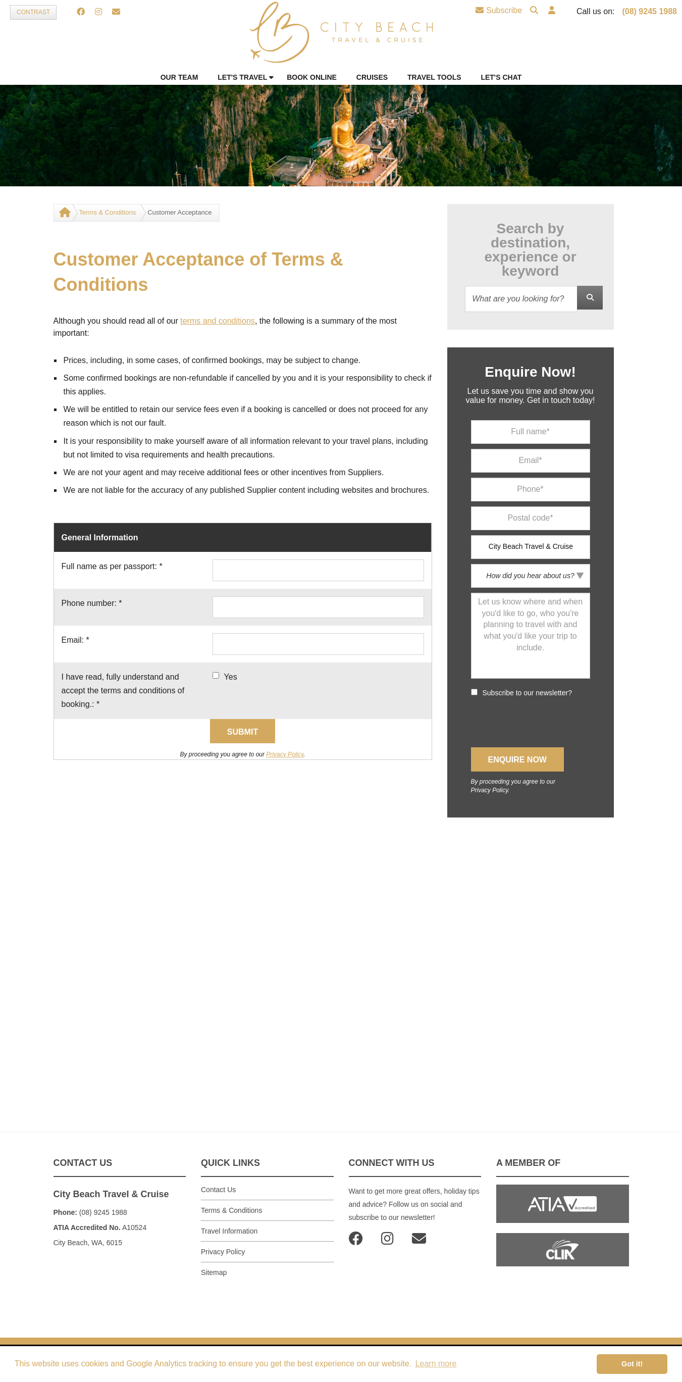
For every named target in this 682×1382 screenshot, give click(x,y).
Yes (230, 677)
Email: (75, 640)
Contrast (33, 12)
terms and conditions (217, 321)
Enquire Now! (530, 372)
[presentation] (547, 722)
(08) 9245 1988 (649, 11)
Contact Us (218, 1190)
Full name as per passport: (112, 566)
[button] (551, 11)
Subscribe (499, 10)
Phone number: (92, 603)
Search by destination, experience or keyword (530, 250)
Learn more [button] (436, 1363)
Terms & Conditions (107, 212)
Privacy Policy (284, 754)
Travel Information (229, 1231)
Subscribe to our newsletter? (527, 693)
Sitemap (214, 1272)
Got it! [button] (632, 1364)
